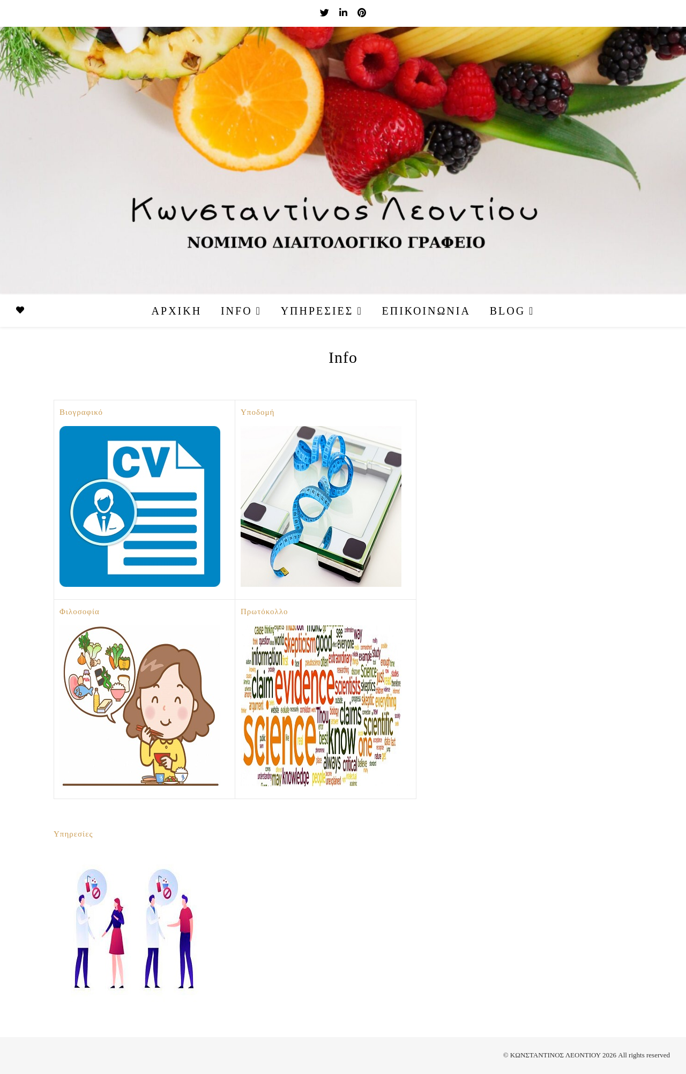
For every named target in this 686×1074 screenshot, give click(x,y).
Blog (507, 311)
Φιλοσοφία (79, 611)
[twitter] (325, 13)
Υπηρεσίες (317, 311)
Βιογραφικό (81, 412)
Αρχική (177, 311)
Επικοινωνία (426, 311)
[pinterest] (361, 13)
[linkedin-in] (344, 13)
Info (236, 311)
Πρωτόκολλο (264, 611)
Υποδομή (257, 412)
